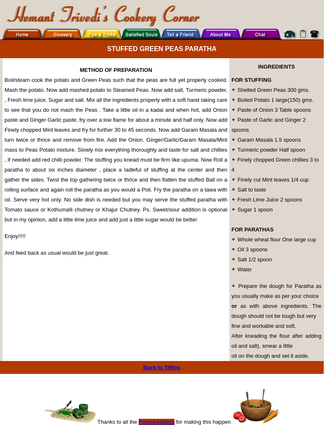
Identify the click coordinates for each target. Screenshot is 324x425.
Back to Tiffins (161, 367)
